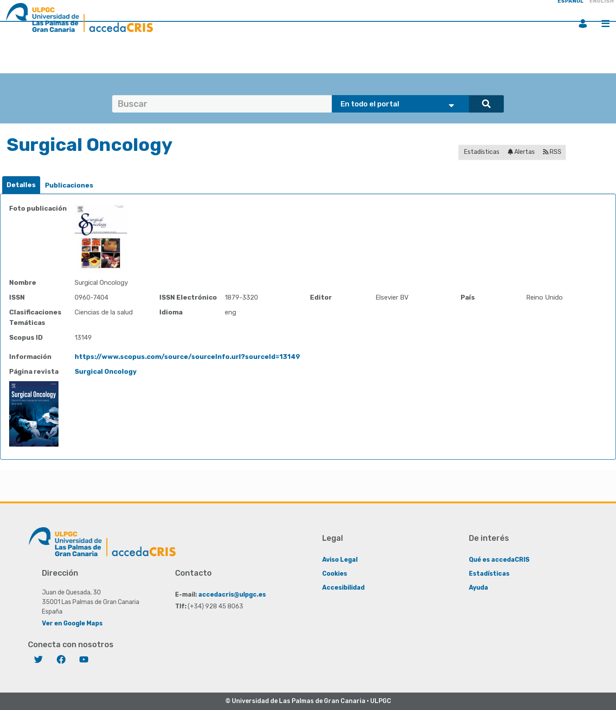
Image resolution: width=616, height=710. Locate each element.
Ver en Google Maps (72, 623)
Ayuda (478, 587)
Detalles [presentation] (21, 185)
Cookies (334, 573)
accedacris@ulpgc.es (232, 594)
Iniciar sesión (583, 23)
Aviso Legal (340, 559)
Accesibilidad (343, 587)
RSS (552, 152)
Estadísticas (481, 152)
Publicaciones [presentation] (69, 185)
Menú (605, 23)
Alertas (521, 152)
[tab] (21, 185)
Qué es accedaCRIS (499, 559)
